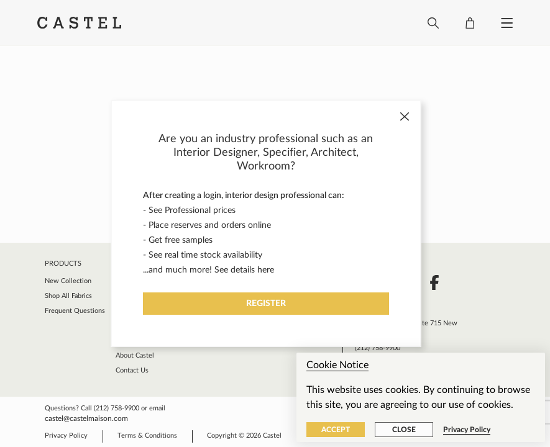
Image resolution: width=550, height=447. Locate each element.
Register (266, 303)
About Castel (135, 355)
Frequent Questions (75, 310)
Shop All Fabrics (68, 295)
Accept (335, 429)
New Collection (68, 281)
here (265, 270)
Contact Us (132, 370)
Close (404, 429)
